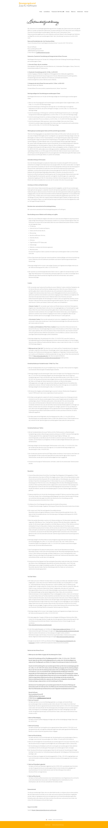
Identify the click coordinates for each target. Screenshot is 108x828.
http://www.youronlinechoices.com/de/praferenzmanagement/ (44, 358)
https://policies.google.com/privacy (65, 636)
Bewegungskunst (27, 3)
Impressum (47, 825)
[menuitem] (41, 11)
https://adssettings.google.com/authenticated (40, 625)
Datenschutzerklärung (57, 825)
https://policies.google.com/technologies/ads (67, 631)
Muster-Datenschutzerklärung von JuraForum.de (44, 810)
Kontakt (50, 819)
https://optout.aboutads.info (41, 356)
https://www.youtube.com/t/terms (61, 629)
